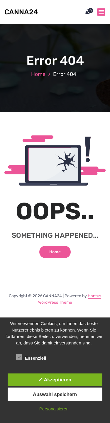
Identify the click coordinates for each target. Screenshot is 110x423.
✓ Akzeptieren (54, 379)
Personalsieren (54, 408)
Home (38, 74)
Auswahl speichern (55, 394)
